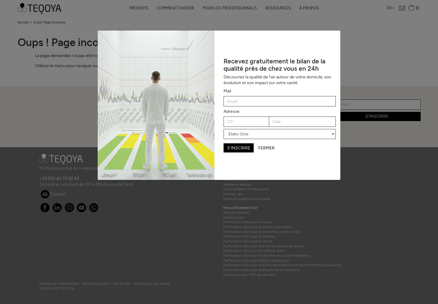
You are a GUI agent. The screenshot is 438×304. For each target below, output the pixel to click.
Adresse (231, 111)
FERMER (266, 148)
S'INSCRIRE (238, 148)
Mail (227, 91)
